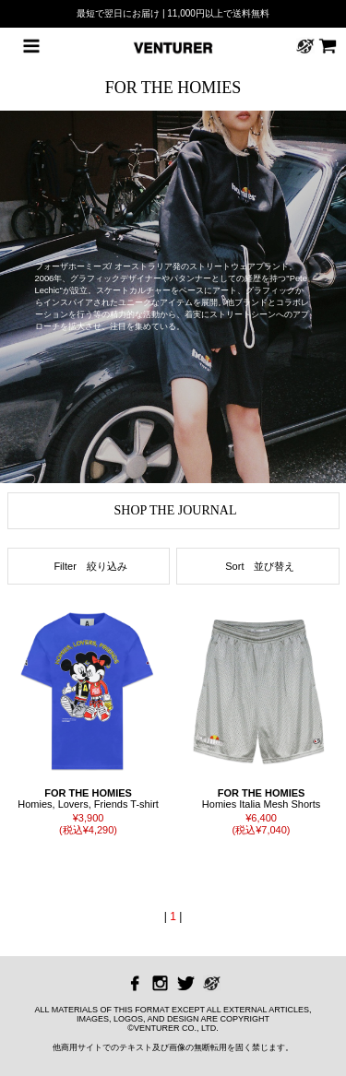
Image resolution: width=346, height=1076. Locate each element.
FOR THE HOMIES (173, 87)
